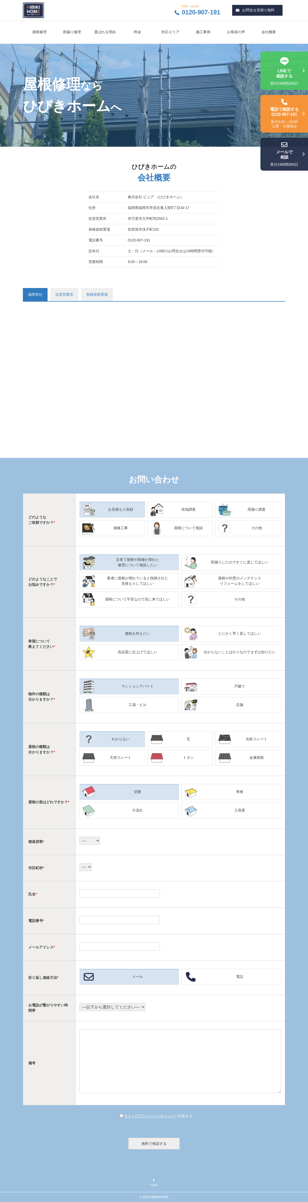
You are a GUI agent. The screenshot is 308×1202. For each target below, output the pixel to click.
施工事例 (203, 32)
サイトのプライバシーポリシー (149, 1116)
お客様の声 (236, 32)
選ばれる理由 (105, 32)
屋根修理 (39, 32)
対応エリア (170, 32)
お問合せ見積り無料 (255, 10)
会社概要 (268, 32)
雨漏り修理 (72, 32)
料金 (137, 32)
